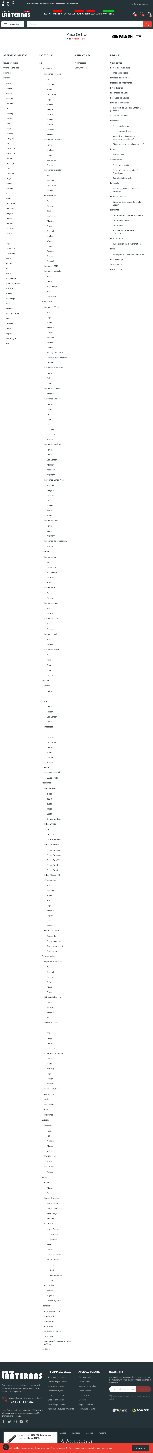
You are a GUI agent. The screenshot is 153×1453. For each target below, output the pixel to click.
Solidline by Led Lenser (57, 357)
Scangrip (51, 429)
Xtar (8, 343)
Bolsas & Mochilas (52, 1198)
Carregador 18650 (121, 165)
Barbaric (9, 103)
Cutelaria (45, 1120)
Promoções (8, 73)
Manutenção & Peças (51, 1088)
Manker (9, 218)
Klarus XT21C (33, 1438)
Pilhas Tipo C (52, 870)
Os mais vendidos (11, 67)
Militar (44, 1177)
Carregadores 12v (55, 951)
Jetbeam (9, 188)
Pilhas (112, 248)
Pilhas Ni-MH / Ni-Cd (53, 844)
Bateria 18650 (119, 154)
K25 (7, 193)
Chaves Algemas (54, 1300)
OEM (8, 238)
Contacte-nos (116, 264)
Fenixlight (10, 163)
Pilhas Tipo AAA (54, 855)
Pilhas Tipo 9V (53, 860)
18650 (49, 804)
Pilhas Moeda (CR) (52, 875)
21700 (49, 809)
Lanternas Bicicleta (52, 170)
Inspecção (48, 727)
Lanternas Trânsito (52, 388)
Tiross (8, 318)
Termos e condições (119, 73)
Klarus (8, 198)
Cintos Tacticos (54, 1254)
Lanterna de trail (120, 225)
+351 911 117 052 (21, 1402)
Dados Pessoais (85, 1390)
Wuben (50, 241)
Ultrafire (9, 323)
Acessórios (46, 782)
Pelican (9, 258)
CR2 (48, 829)
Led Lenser (11, 203)
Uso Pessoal (47, 68)
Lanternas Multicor (52, 634)
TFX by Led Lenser (55, 352)
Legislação (114, 183)
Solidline (9, 288)
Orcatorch (10, 248)
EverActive (10, 148)
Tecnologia (46, 1305)
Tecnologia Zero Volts (122, 178)
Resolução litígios (55, 1390)
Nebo (49, 409)
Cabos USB (49, 1326)
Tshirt (49, 1244)
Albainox (10, 88)
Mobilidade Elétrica (52, 1331)
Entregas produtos (56, 1395)
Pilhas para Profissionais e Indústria (128, 254)
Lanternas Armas (51, 649)
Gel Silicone (49, 1094)
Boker (49, 1151)
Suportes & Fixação (53, 961)
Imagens (102, 1433)
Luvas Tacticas (53, 1229)
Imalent (9, 183)
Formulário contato (86, 1409)
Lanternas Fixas (51, 520)
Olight (8, 243)
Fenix (49, 79)
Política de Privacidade (120, 67)
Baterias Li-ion (50, 788)
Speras (9, 293)
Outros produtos (51, 930)
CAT (8, 108)
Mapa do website (85, 1404)
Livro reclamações (56, 1399)
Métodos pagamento (57, 1404)
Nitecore (10, 233)
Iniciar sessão (80, 63)
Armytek (9, 98)
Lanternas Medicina (52, 444)
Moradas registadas (87, 1386)
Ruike (8, 273)
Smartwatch (49, 1336)
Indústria (45, 680)
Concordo (140, 1448)
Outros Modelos (54, 819)
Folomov (10, 173)
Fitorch (9, 168)
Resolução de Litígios (119, 98)
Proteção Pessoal (52, 772)
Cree (8, 123)
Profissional (47, 301)
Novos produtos (10, 63)
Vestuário (48, 1223)
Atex (46, 701)
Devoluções (83, 1395)
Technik (9, 308)
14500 (49, 794)
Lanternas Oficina (52, 398)
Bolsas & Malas (51, 1022)
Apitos (50, 1290)
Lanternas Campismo (53, 139)
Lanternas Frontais (52, 74)
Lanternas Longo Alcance (55, 480)
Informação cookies (56, 1386)
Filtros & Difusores (52, 997)
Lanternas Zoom (51, 618)
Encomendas (84, 1381)
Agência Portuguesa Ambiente (61, 1409)
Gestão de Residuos (119, 115)
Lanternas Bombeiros (53, 367)
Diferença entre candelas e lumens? (128, 144)
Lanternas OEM (51, 266)
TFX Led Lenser (13, 313)
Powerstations (116, 238)
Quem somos (116, 63)
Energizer (10, 138)
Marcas (6, 77)
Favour (9, 158)
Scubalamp (11, 278)
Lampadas (49, 1104)
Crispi (8, 128)
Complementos (48, 956)
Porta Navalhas (53, 1203)
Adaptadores (53, 936)
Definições (114, 120)
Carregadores (50, 880)
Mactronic (10, 208)
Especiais (46, 551)
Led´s (46, 1099)
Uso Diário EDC (51, 195)
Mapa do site (116, 269)
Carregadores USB (52, 1311)
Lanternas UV (50, 557)
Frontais (47, 685)
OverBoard (11, 253)
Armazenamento (54, 941)
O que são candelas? (122, 131)
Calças (50, 1249)
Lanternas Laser (51, 603)
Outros (47, 767)
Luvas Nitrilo (52, 778)
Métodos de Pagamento (121, 83)
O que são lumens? (121, 126)
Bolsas (50, 1172)
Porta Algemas (53, 1208)
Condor (9, 118)
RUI (7, 268)
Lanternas (114, 210)
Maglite (9, 213)
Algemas (51, 1295)
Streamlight (11, 298)
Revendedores (116, 88)
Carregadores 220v (55, 946)
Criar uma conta (81, 67)
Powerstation (50, 1321)
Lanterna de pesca (121, 220)
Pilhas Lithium (50, 824)
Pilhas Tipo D (53, 865)
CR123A (50, 834)
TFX (48, 1017)
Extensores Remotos (53, 1053)
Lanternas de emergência (55, 541)
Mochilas (51, 1218)
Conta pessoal (84, 1377)
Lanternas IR (49, 587)
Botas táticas (53, 1259)
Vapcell (9, 333)
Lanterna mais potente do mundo (128, 215)
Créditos (82, 1399)
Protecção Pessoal (118, 196)
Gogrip (9, 178)
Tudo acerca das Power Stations (127, 244)
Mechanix (10, 223)
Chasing (9, 113)
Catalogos (75, 1433)
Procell (9, 263)
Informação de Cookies (120, 92)
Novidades (46, 1349)
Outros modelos (54, 839)
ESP (7, 143)
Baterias (113, 149)
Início (41, 63)
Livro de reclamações (119, 102)
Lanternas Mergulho (53, 271)
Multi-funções (53, 1213)
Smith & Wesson (13, 283)
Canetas (47, 1182)
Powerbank (49, 1316)
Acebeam (10, 83)
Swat (8, 303)
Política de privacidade (57, 1381)
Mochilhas (48, 1115)
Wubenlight (11, 338)
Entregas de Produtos (120, 77)
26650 (49, 814)
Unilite (8, 328)
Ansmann (10, 93)
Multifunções (50, 1156)
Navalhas (48, 1125)
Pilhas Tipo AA (53, 850)
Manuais (89, 1433)
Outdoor (45, 1109)
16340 (49, 799)
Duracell (9, 133)
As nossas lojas (117, 259)
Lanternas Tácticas (52, 307)
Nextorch (10, 228)
